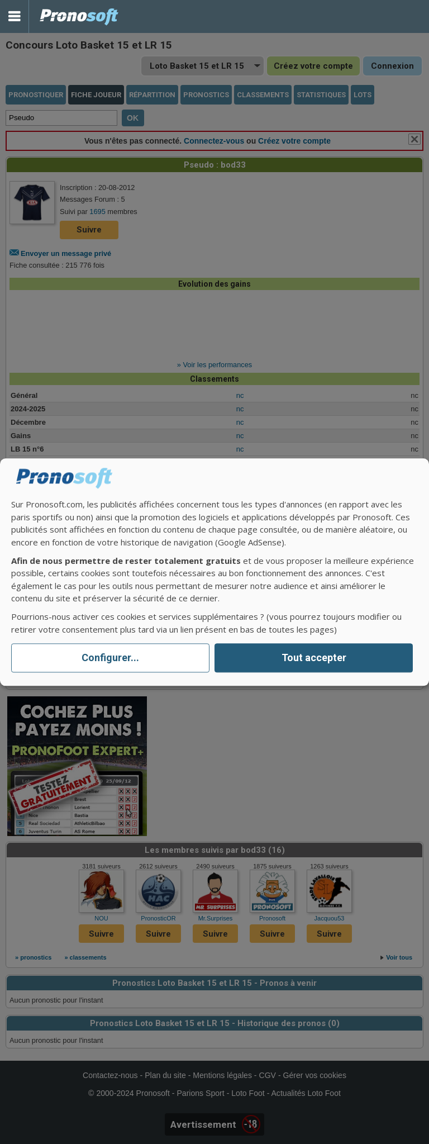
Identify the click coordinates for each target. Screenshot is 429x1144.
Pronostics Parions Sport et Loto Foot (79, 16)
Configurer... (110, 658)
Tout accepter (314, 658)
